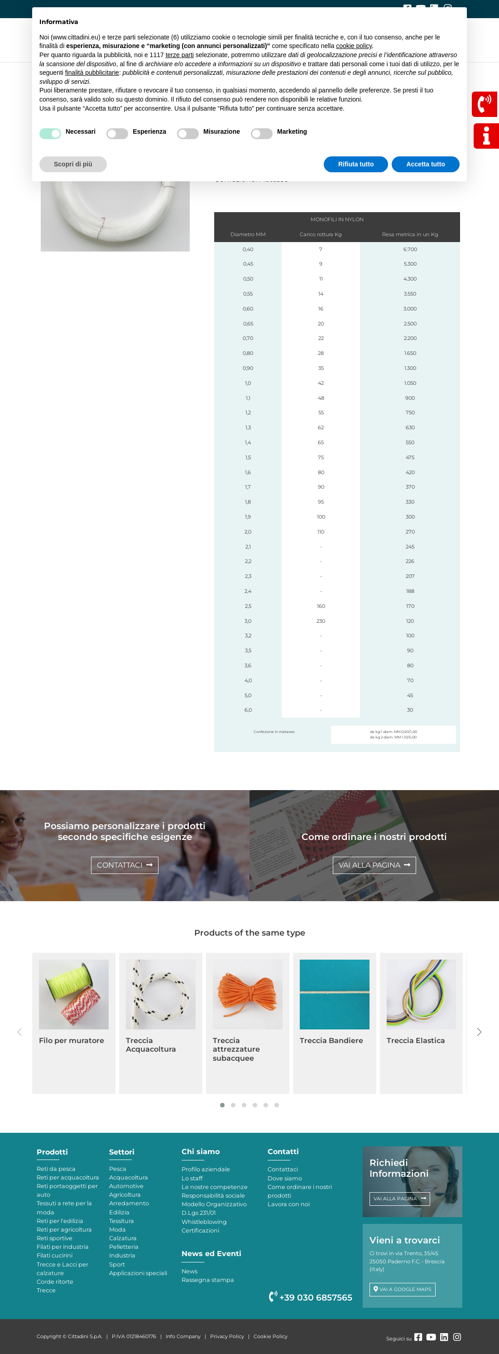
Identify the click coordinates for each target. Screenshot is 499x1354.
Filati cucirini (54, 1255)
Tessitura (121, 1221)
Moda (117, 1229)
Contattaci (283, 1169)
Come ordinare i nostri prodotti (300, 1191)
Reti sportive (54, 1238)
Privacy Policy (227, 1336)
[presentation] (19, 1032)
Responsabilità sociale (213, 1195)
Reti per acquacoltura (68, 1177)
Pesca (117, 1168)
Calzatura (123, 1238)
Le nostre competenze (215, 1187)
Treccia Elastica (416, 1040)
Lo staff (192, 1178)
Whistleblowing (204, 1221)
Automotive (126, 1186)
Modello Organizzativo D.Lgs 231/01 (214, 1208)
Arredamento (129, 1203)
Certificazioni (200, 1230)
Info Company (183, 1336)
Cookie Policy (271, 1336)
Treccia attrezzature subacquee (236, 1049)
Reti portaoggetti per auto (67, 1190)
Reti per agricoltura (64, 1229)
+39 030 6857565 (310, 1297)
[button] (222, 1105)
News (189, 1271)
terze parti (180, 54)
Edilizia (119, 1212)
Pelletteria (124, 1246)
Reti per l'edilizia (60, 1221)
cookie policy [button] (354, 45)
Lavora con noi (289, 1204)
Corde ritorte (55, 1281)
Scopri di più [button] (73, 164)
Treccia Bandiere (331, 1040)
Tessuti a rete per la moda (64, 1207)
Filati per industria (63, 1246)
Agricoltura (125, 1194)
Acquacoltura (128, 1177)
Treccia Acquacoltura (151, 1044)
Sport (117, 1264)
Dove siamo (285, 1178)
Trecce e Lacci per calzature (62, 1268)
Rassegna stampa (208, 1279)
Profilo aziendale (206, 1169)
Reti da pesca (56, 1168)
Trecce (46, 1290)
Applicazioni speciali (138, 1273)
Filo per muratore (71, 1040)
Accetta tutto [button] (425, 164)
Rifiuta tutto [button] (356, 164)
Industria (122, 1255)
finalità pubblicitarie (92, 72)
